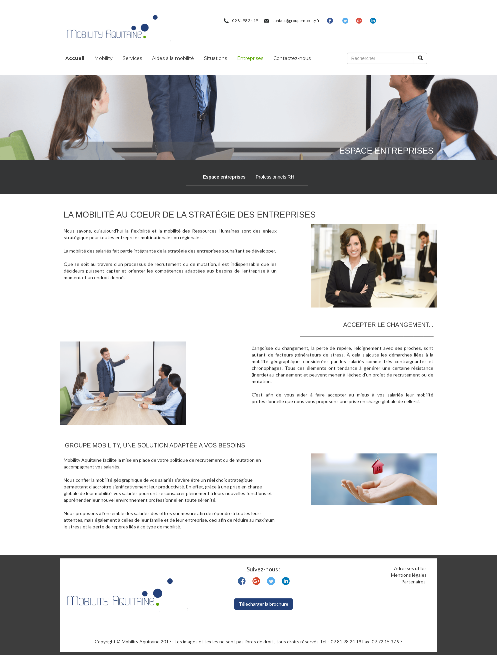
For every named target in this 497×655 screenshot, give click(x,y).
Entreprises (250, 58)
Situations (215, 58)
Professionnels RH (275, 177)
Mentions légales (409, 575)
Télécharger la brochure (263, 604)
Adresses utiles (410, 568)
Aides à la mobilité (173, 58)
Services (132, 58)
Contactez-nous (292, 58)
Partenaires (414, 581)
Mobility (103, 58)
